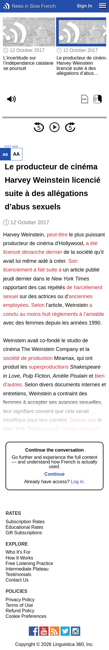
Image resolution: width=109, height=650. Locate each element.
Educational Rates (24, 527)
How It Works (19, 557)
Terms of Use (19, 605)
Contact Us (17, 579)
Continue (54, 474)
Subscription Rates (25, 521)
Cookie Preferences (26, 616)
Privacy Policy (20, 599)
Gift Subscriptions (24, 532)
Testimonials (18, 574)
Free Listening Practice (29, 563)
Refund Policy (20, 610)
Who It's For (18, 552)
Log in (77, 481)
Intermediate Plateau (27, 568)
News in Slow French (15, 6)
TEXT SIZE (11, 146)
